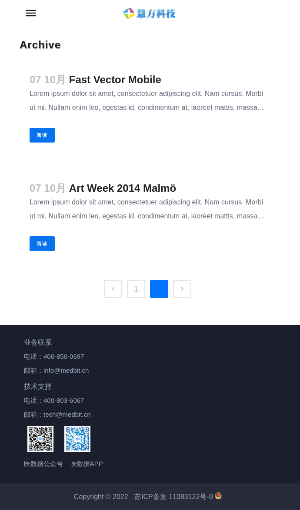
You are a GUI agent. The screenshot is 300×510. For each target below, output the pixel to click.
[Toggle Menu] (31, 13)
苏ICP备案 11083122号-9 (178, 496)
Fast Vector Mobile (115, 79)
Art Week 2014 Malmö (122, 188)
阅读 (42, 135)
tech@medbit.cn (67, 414)
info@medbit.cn (66, 370)
